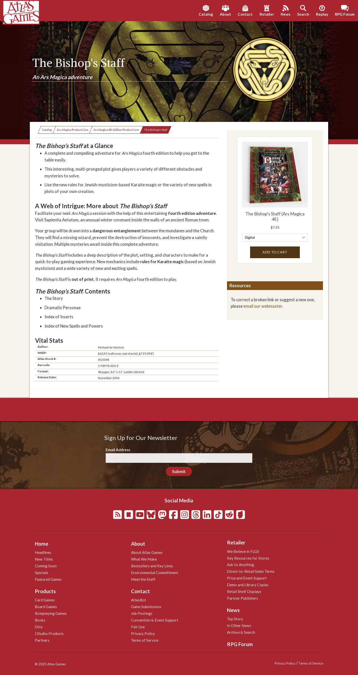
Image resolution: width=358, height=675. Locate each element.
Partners (42, 640)
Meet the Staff (143, 579)
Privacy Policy (143, 633)
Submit (179, 471)
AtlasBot (138, 600)
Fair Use (138, 627)
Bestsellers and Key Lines (152, 566)
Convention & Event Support (154, 620)
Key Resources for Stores (248, 558)
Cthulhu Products (49, 633)
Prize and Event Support (247, 578)
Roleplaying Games (51, 613)
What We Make (144, 559)
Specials (41, 572)
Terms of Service (144, 640)
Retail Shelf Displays (244, 591)
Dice (39, 627)
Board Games (46, 606)
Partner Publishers (242, 598)
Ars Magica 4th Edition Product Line (116, 129)
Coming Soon (46, 566)
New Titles (44, 559)
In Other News (239, 625)
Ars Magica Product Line (72, 129)
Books (40, 620)
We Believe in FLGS (243, 551)
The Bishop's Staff (155, 129)
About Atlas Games (147, 552)
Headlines (43, 552)
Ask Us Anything (240, 564)
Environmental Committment (154, 572)
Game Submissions (146, 606)
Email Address (118, 449)
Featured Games (48, 579)
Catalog (47, 129)
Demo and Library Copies (247, 584)
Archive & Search (241, 632)
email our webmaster (262, 306)
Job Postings (141, 613)
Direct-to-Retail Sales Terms (250, 571)
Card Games (45, 600)
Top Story (235, 619)
